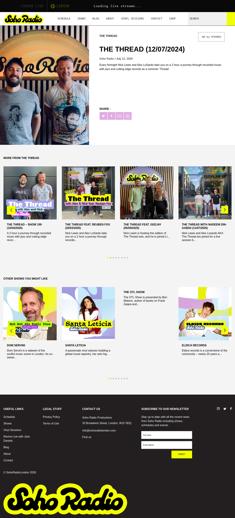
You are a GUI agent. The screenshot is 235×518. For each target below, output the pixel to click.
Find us (86, 437)
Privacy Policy (51, 416)
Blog (96, 18)
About (110, 18)
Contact (156, 18)
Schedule (64, 18)
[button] (224, 210)
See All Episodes (211, 37)
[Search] (231, 19)
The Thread (108, 35)
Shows (82, 18)
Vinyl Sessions (132, 18)
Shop (172, 18)
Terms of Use (51, 423)
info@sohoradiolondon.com (99, 430)
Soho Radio (107, 58)
